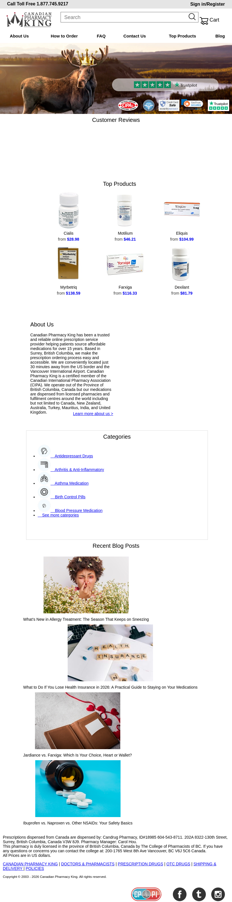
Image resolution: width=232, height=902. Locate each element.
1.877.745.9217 (52, 3)
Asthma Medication (70, 483)
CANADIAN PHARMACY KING (30, 864)
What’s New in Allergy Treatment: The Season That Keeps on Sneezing (86, 619)
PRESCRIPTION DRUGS (140, 864)
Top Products (182, 36)
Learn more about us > (93, 413)
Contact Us (134, 36)
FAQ (101, 36)
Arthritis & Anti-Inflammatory (77, 469)
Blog (220, 36)
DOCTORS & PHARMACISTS (88, 864)
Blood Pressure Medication (77, 510)
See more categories (58, 515)
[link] (192, 104)
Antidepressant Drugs (72, 456)
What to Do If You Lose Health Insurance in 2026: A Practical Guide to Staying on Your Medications (110, 687)
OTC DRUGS (178, 864)
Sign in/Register (207, 4)
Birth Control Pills (68, 497)
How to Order (64, 36)
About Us (19, 36)
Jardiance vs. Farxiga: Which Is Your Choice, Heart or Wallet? (77, 755)
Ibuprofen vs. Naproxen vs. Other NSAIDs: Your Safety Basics (77, 823)
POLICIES (35, 868)
